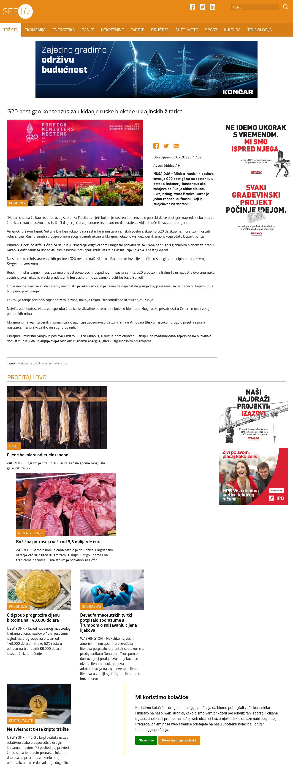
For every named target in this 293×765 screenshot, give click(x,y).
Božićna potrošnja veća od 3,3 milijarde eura (157, 455)
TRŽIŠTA (10, 29)
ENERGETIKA (63, 29)
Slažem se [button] (146, 740)
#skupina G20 (27, 363)
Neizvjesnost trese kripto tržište (182, 528)
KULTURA (232, 29)
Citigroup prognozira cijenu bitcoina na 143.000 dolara (31, 531)
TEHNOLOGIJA (259, 29)
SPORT (211, 29)
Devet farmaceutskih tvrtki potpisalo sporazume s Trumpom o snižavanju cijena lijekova (106, 536)
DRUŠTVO (159, 29)
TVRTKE (137, 29)
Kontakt (105, 725)
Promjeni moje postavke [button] (179, 740)
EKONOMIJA (35, 29)
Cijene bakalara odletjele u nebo (35, 455)
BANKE (88, 29)
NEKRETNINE (112, 29)
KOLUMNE (12, 43)
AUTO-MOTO (186, 29)
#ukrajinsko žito (52, 363)
